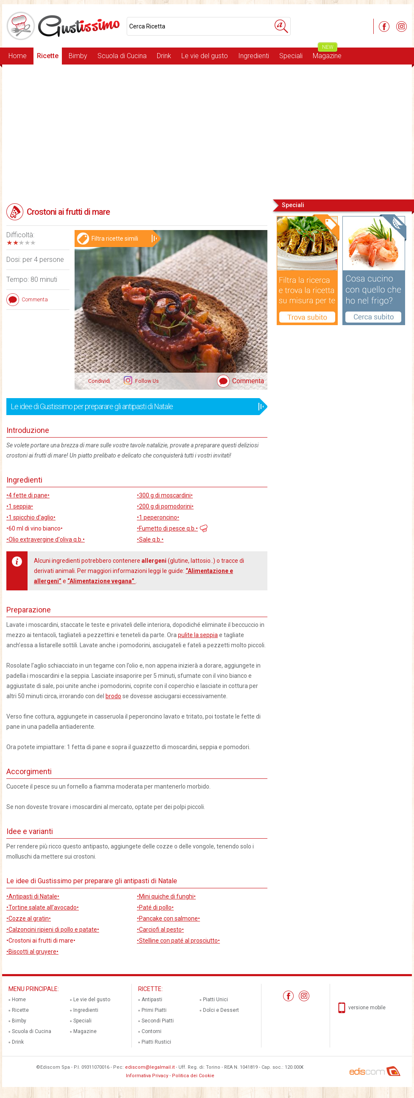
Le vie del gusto (204, 56)
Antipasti (152, 1000)
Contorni (151, 1031)
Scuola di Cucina (122, 56)
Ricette (47, 56)
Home (17, 56)
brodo (113, 696)
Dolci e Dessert (221, 1010)
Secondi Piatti (158, 1021)
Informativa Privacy (147, 1075)
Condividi (99, 381)
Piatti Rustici (156, 1042)
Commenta (248, 381)
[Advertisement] (207, 131)
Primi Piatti (154, 1010)
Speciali (291, 56)
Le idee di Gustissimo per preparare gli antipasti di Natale (134, 406)
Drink (164, 56)
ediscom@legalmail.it (150, 1067)
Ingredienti (253, 56)
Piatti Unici (215, 1000)
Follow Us (146, 381)
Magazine (327, 54)
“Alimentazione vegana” (101, 581)
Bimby (78, 56)
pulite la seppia (198, 635)
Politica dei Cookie (193, 1075)
